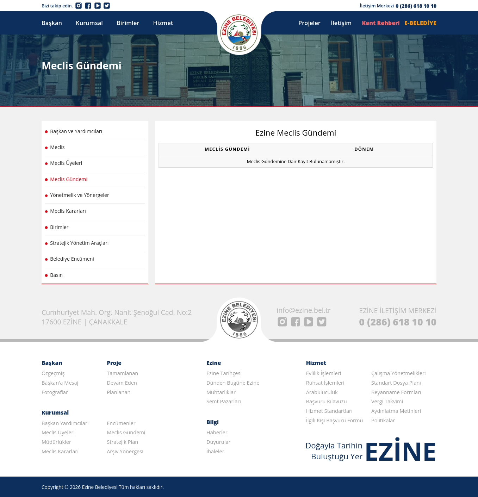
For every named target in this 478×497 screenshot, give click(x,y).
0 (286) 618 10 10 (416, 5)
